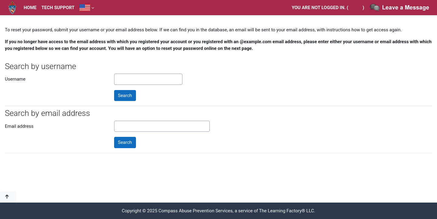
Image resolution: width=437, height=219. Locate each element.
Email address (19, 126)
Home (30, 7)
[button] (8, 197)
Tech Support (58, 7)
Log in (355, 7)
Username (15, 79)
